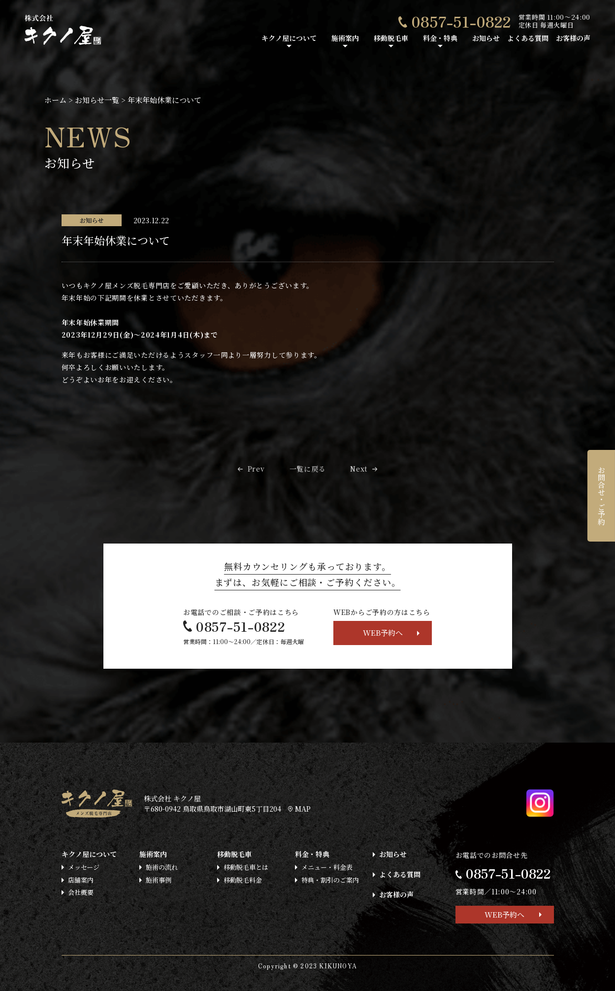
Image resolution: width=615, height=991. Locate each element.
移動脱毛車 (391, 38)
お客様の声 (573, 38)
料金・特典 (440, 38)
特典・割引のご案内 (330, 880)
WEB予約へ (383, 632)
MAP (299, 809)
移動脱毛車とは (246, 867)
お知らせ (486, 38)
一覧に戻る (308, 469)
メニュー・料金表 (327, 867)
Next (358, 469)
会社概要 (81, 892)
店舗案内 (81, 880)
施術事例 (158, 880)
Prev (256, 469)
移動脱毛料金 (243, 880)
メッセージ (83, 867)
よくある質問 (528, 38)
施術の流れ (162, 867)
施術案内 (345, 38)
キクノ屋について (289, 38)
